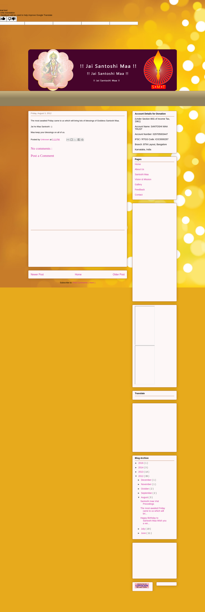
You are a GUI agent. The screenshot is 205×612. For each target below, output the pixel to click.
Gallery (138, 184)
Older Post (119, 274)
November (146, 484)
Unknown (45, 139)
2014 (141, 467)
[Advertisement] (86, 98)
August (144, 497)
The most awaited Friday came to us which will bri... (152, 511)
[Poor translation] (12, 19)
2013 (141, 471)
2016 (141, 463)
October (145, 488)
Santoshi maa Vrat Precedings (149, 502)
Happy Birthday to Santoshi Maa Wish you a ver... (153, 521)
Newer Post (37, 274)
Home (78, 274)
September (146, 493)
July (143, 529)
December (146, 480)
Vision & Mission (143, 179)
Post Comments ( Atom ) (84, 282)
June (143, 533)
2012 (141, 476)
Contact (139, 194)
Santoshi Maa (142, 174)
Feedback (140, 189)
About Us (139, 169)
